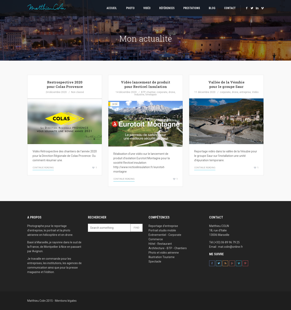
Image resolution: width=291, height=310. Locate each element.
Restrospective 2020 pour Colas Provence (65, 84)
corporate (162, 92)
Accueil (111, 8)
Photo (130, 8)
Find (136, 227)
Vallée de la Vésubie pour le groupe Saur (226, 84)
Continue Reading (43, 167)
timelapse (151, 94)
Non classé (77, 92)
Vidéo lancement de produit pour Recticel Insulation (145, 84)
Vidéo (147, 8)
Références (167, 8)
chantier (150, 92)
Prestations (191, 8)
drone (172, 92)
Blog (212, 8)
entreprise (245, 92)
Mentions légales (66, 300)
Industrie (139, 94)
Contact (230, 8)
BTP (143, 92)
